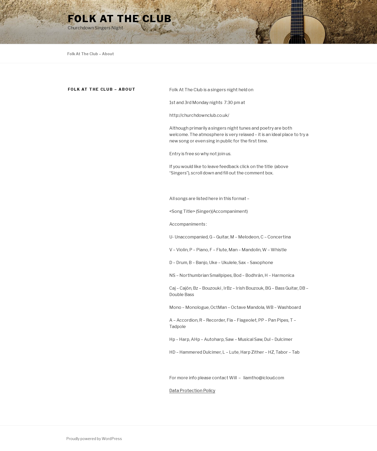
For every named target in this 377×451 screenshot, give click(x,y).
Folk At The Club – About (90, 53)
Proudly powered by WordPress (94, 438)
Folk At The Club (120, 19)
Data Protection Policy (192, 390)
